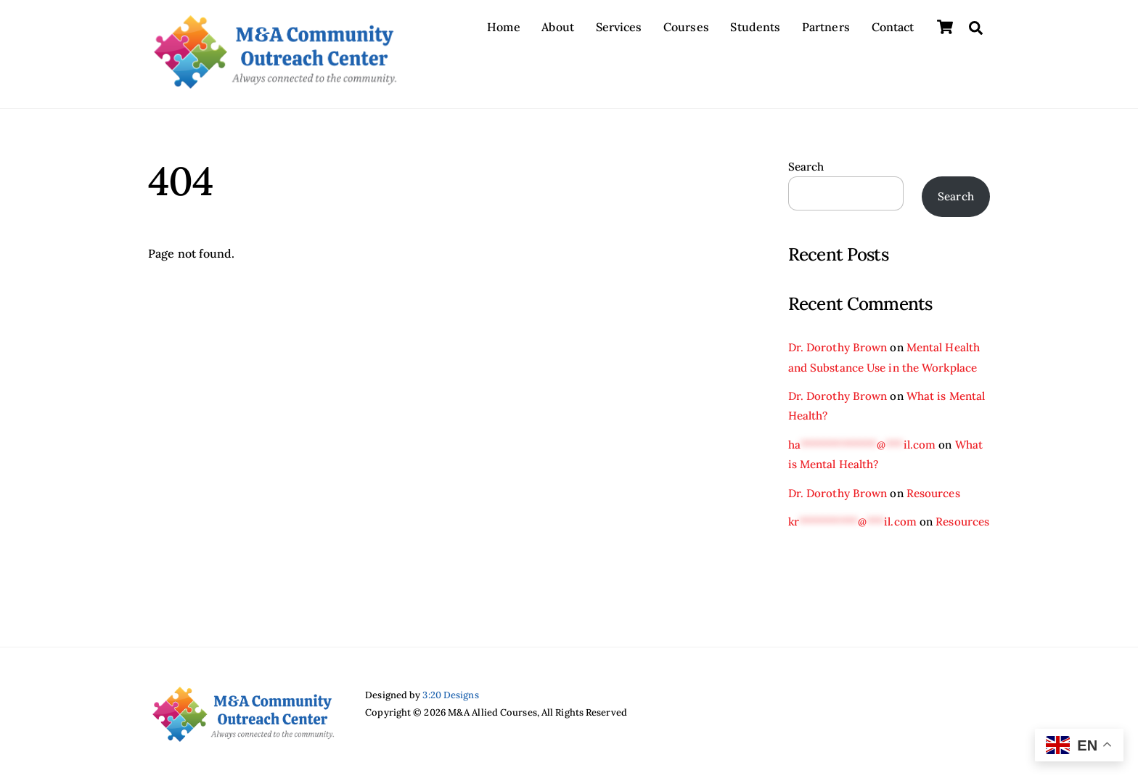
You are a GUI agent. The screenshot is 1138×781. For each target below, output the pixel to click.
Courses (686, 27)
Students (755, 27)
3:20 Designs (450, 695)
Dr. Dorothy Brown (838, 347)
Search (806, 166)
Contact (893, 27)
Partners (826, 27)
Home (503, 27)
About (557, 27)
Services (619, 27)
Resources (933, 493)
